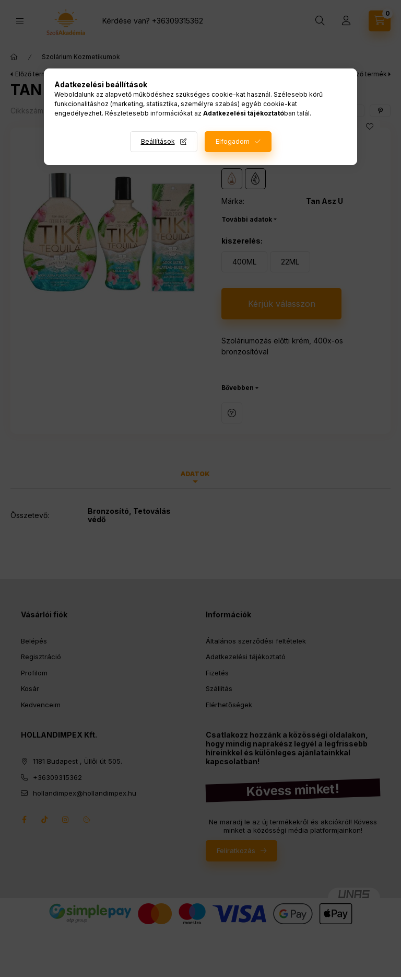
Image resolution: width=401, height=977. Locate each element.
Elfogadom (233, 141)
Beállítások (158, 141)
